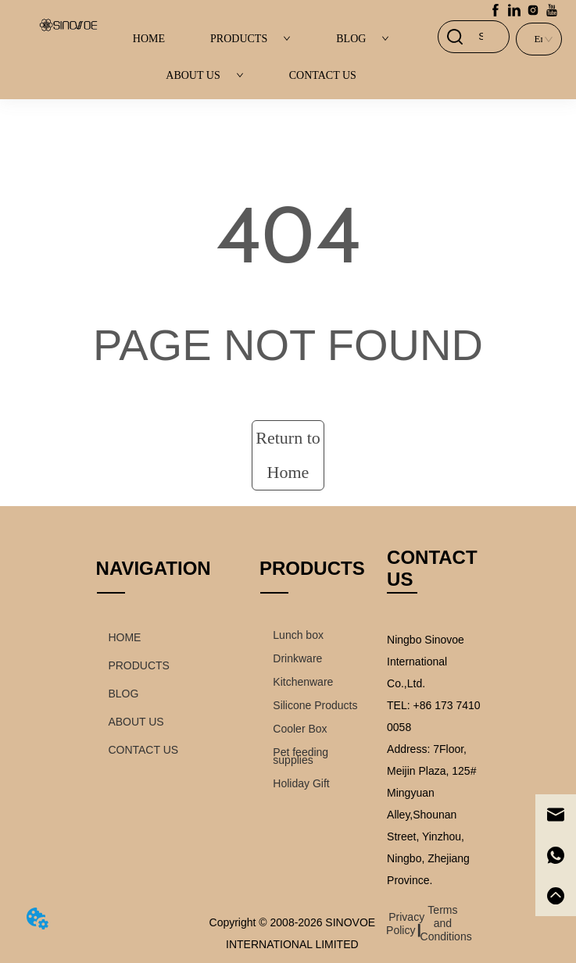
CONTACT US (322, 75)
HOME (149, 39)
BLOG (362, 39)
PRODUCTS (250, 39)
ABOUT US (204, 75)
